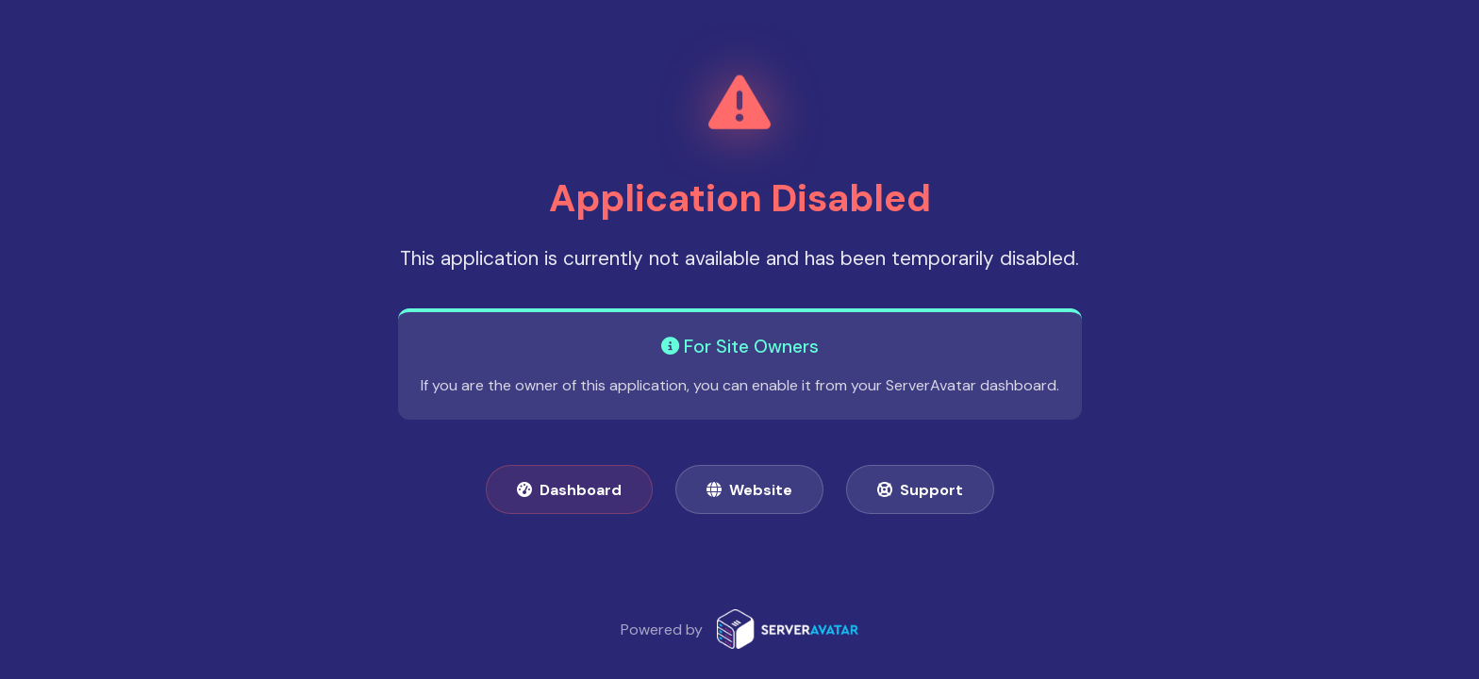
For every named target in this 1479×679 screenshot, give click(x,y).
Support (920, 490)
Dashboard (569, 490)
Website (749, 490)
